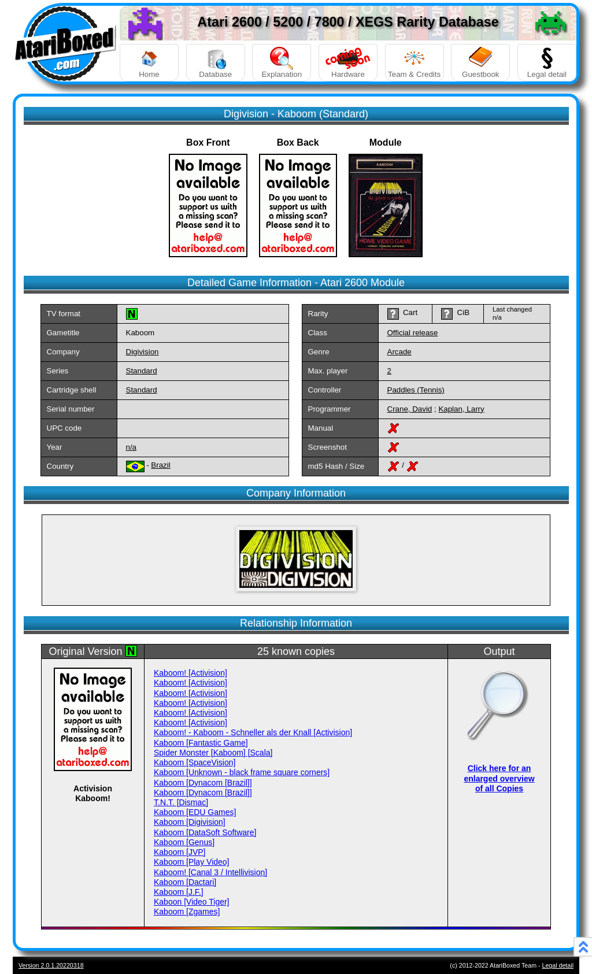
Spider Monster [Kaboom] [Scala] (213, 752)
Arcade (399, 351)
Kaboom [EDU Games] (195, 812)
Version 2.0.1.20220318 (51, 965)
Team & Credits (414, 63)
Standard (141, 370)
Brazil (160, 465)
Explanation (281, 63)
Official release (412, 332)
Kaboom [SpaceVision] (194, 762)
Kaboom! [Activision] (190, 672)
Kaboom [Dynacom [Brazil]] (203, 782)
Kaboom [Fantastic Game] (201, 742)
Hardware (348, 63)
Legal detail (547, 63)
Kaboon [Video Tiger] (192, 901)
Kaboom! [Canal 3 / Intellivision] (210, 872)
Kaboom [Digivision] (189, 822)
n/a (131, 447)
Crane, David (409, 409)
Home (149, 63)
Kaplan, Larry (461, 409)
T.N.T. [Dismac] (181, 802)
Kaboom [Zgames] (187, 911)
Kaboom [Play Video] (192, 861)
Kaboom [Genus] (184, 842)
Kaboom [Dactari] (185, 882)
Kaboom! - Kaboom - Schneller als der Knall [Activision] (253, 732)
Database (216, 63)
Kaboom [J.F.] (179, 892)
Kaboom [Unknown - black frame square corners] (242, 772)
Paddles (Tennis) (416, 390)
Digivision (142, 351)
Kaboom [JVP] (180, 852)
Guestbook (480, 63)
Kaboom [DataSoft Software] (205, 832)
